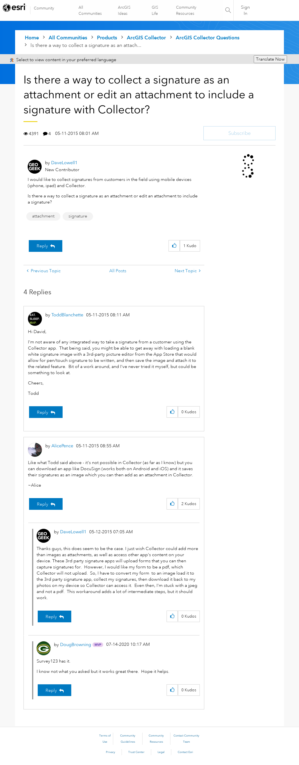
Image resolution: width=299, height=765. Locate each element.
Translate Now (270, 59)
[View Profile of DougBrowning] (75, 644)
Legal (161, 752)
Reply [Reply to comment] (42, 412)
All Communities (90, 10)
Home (32, 37)
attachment (43, 216)
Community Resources (186, 10)
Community (44, 8)
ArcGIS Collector (146, 37)
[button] (174, 245)
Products (107, 37)
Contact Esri (185, 752)
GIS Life (155, 10)
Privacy (110, 752)
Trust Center (136, 752)
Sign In (245, 10)
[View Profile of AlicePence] (62, 445)
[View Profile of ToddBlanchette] (67, 314)
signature (77, 216)
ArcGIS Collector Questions (207, 37)
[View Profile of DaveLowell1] (64, 162)
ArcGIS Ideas (124, 10)
